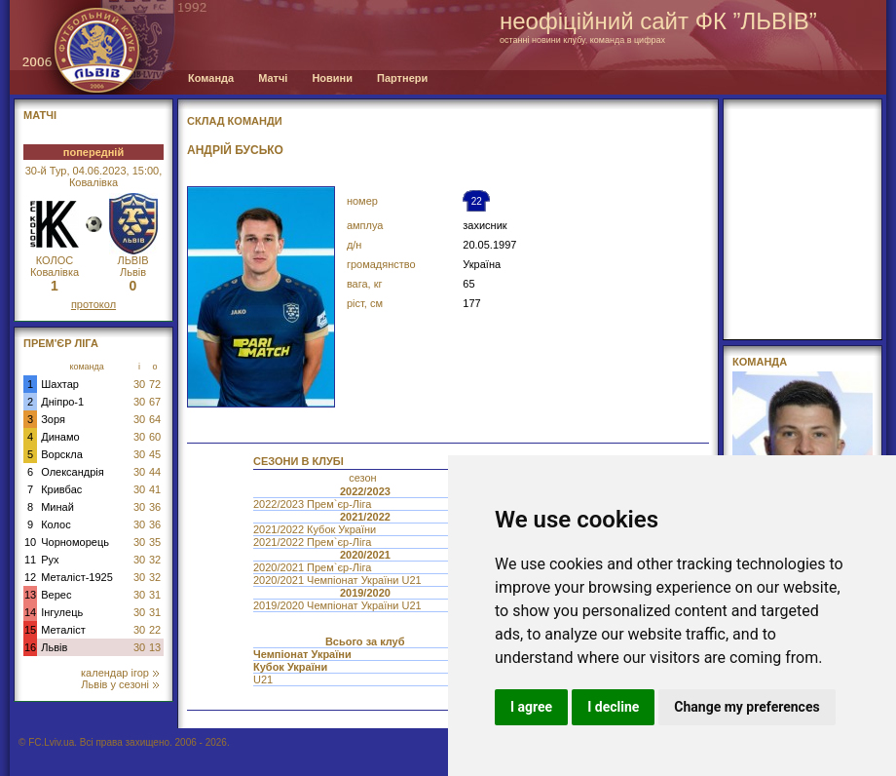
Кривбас (61, 489)
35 (155, 542)
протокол (93, 304)
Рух (49, 559)
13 (30, 595)
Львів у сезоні (120, 684)
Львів (54, 647)
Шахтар (60, 384)
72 (155, 384)
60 (155, 437)
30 (139, 384)
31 (155, 595)
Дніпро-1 (62, 401)
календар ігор (120, 673)
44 (155, 472)
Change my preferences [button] (746, 707)
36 (155, 507)
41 (155, 489)
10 (30, 542)
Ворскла (62, 454)
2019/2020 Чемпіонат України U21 (339, 605)
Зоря (53, 419)
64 (155, 419)
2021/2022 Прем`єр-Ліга (313, 542)
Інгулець (62, 612)
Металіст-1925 (77, 577)
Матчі (272, 78)
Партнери (402, 78)
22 (155, 630)
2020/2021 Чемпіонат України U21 (339, 580)
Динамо (60, 437)
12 (30, 577)
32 (155, 559)
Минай (57, 507)
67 (155, 401)
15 (30, 630)
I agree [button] (531, 707)
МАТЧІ (39, 115)
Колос (55, 524)
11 (30, 559)
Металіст (63, 630)
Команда (211, 78)
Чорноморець (75, 542)
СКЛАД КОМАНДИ (234, 121)
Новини (332, 78)
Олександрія (72, 472)
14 (30, 612)
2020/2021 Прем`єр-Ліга (313, 567)
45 (155, 454)
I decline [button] (613, 707)
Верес (56, 595)
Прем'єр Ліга (60, 343)
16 (30, 647)
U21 (264, 679)
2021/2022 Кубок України (316, 529)
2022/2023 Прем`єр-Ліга (313, 504)
